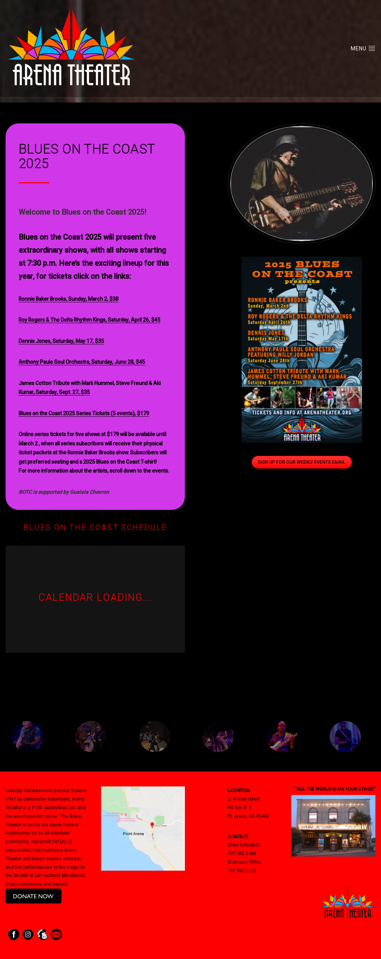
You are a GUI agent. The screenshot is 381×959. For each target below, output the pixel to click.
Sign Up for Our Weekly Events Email (302, 462)
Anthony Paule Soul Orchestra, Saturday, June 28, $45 (82, 362)
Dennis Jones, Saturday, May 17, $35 (61, 341)
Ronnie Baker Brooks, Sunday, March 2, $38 (69, 299)
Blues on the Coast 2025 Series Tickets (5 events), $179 (84, 413)
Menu (363, 49)
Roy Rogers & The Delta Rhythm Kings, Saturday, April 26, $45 (89, 320)
